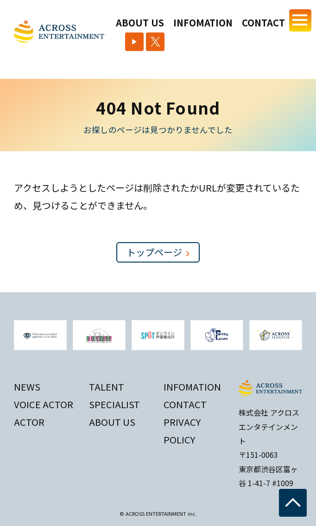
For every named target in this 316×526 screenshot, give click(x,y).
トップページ (158, 252)
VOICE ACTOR (43, 402)
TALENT (106, 384)
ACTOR (29, 420)
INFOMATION (203, 22)
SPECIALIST (114, 402)
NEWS (27, 384)
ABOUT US (140, 22)
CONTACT (263, 22)
